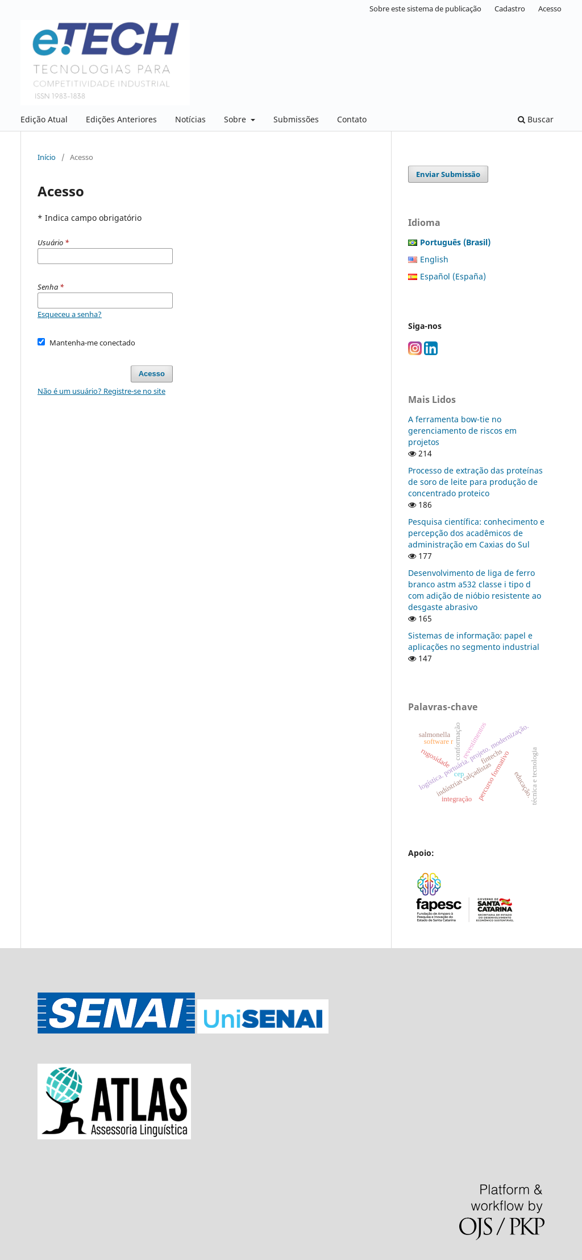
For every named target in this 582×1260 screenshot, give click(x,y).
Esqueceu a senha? (70, 314)
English (434, 259)
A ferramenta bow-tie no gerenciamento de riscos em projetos (462, 430)
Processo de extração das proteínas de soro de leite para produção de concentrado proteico (475, 482)
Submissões (296, 119)
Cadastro (509, 8)
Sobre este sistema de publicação (425, 8)
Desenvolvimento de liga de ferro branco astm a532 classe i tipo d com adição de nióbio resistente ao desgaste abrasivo (474, 589)
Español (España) (453, 276)
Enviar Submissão (448, 174)
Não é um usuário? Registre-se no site (101, 391)
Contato (352, 119)
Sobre (236, 119)
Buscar (536, 119)
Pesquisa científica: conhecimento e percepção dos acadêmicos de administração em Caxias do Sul (476, 533)
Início (47, 157)
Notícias (190, 119)
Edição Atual (44, 119)
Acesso (550, 8)
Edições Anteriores (121, 119)
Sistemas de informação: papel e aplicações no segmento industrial (473, 641)
